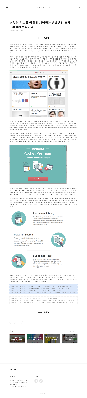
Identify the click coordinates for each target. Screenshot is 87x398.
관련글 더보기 (73, 331)
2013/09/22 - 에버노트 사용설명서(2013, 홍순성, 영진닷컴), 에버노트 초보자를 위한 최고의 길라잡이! (42, 300)
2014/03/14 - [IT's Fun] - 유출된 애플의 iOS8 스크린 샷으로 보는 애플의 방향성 (35, 290)
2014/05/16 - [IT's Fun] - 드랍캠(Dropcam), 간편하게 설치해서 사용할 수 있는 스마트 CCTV (39, 288)
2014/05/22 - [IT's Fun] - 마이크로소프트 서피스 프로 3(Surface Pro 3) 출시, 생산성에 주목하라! (41, 286)
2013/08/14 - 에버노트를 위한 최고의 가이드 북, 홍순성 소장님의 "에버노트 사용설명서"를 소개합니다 (42, 302)
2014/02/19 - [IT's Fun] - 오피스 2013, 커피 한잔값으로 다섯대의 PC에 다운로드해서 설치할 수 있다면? (43, 292)
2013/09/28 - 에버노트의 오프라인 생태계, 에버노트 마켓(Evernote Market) (34, 298)
